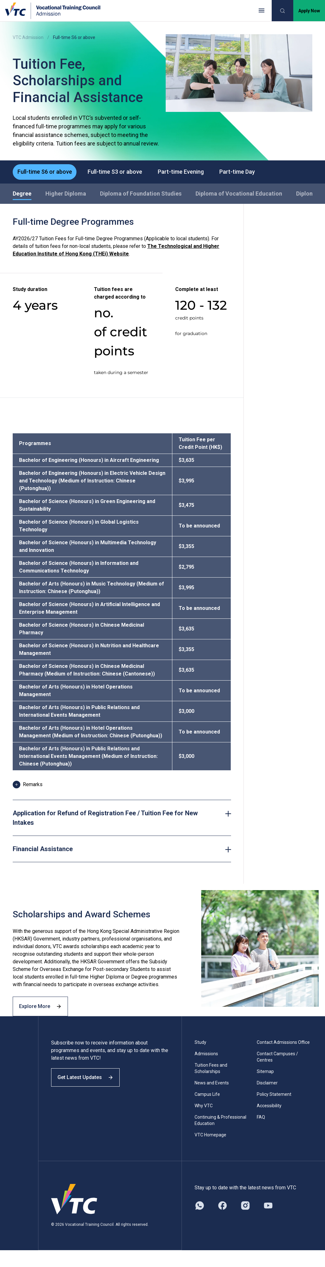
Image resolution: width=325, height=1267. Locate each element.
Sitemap (265, 1088)
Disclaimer (267, 1099)
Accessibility (269, 1122)
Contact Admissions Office (283, 1059)
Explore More (44, 1021)
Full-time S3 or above (120, 172)
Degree (22, 195)
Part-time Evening (189, 172)
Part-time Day (249, 172)
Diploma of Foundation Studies (141, 195)
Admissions (206, 1070)
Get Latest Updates (89, 1099)
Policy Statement (274, 1111)
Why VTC (204, 1122)
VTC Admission (28, 37)
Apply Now (309, 10)
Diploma (307, 195)
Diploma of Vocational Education (239, 195)
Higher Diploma (65, 195)
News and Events (212, 1099)
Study (200, 1059)
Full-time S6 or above (46, 172)
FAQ (261, 1133)
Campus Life (207, 1111)
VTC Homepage (210, 1151)
